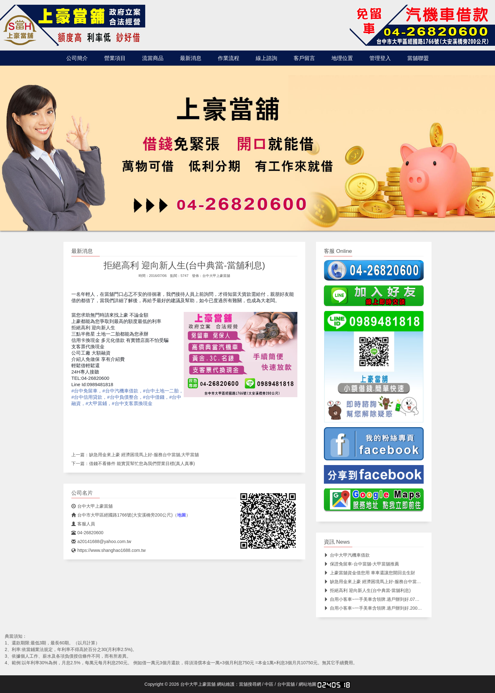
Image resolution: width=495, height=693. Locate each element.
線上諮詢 (266, 58)
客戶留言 (304, 58)
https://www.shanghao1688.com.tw (108, 550)
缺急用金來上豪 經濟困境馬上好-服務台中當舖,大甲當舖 (144, 454)
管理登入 (380, 58)
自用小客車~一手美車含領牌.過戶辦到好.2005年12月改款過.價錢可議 (395, 608)
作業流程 (228, 58)
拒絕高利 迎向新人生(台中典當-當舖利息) (367, 590)
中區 (269, 684)
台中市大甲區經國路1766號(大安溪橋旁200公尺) (122, 514)
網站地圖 (307, 684)
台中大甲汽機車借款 (347, 555)
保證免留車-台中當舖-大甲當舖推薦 (361, 563)
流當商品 (153, 58)
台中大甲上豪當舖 (216, 276)
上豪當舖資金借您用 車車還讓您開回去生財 (369, 572)
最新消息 (190, 58)
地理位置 (342, 58)
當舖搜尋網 (250, 684)
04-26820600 (87, 532)
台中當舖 (286, 684)
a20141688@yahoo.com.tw (101, 541)
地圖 (181, 514)
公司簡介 (77, 58)
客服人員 (83, 523)
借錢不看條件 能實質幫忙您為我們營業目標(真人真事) (142, 463)
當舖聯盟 (418, 58)
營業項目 (115, 58)
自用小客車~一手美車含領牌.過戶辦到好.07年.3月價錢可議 (384, 599)
